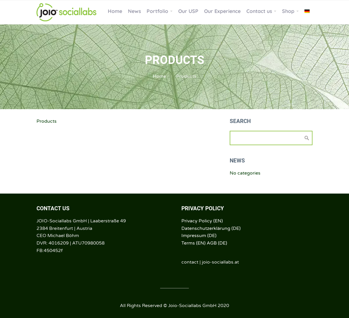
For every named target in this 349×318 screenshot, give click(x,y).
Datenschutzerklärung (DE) (211, 228)
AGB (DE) (217, 243)
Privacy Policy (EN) (202, 221)
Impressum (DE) (198, 235)
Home (159, 76)
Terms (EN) (193, 243)
